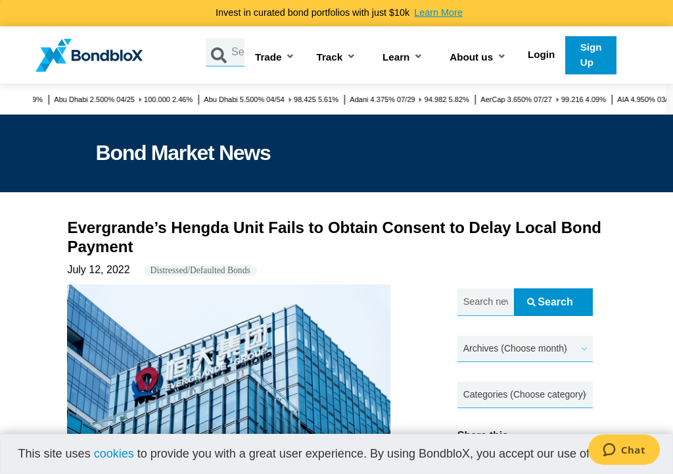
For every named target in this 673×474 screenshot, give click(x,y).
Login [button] (541, 54)
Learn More (438, 12)
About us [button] (471, 57)
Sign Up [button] (591, 54)
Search (549, 301)
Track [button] (329, 57)
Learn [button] (396, 57)
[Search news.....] (485, 302)
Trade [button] (268, 57)
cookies (114, 453)
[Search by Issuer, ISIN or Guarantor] (237, 52)
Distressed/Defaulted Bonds (200, 270)
